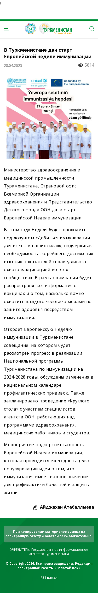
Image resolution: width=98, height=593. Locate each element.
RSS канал (49, 577)
